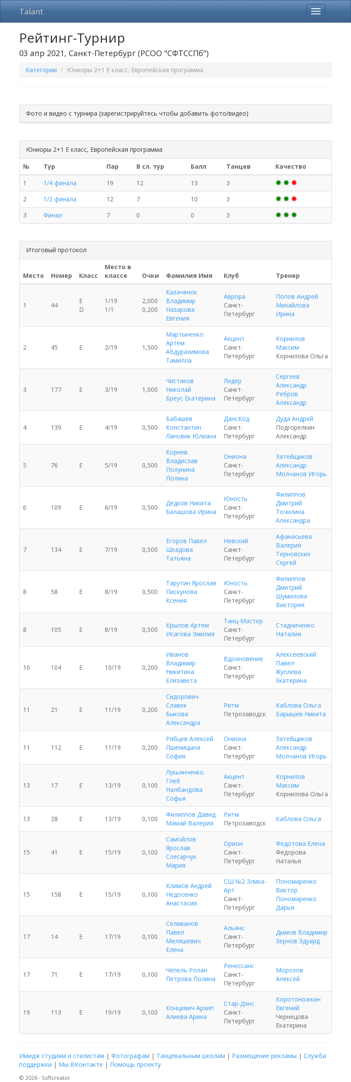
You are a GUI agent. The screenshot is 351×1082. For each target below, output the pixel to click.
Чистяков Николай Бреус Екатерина (190, 389)
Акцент (234, 338)
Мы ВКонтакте (81, 1064)
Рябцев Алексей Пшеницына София (189, 747)
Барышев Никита (301, 714)
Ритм (231, 705)
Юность (236, 498)
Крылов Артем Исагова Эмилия (190, 629)
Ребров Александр (291, 398)
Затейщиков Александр (294, 460)
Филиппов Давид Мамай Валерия (190, 818)
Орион (233, 843)
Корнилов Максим (290, 342)
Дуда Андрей (294, 418)
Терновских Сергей (293, 558)
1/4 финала (59, 183)
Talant (31, 11)
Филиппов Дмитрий (290, 498)
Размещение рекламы (264, 1056)
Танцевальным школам (190, 1056)
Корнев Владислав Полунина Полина (182, 465)
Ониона (235, 456)
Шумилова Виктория (291, 600)
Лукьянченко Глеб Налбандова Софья (185, 785)
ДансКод (236, 418)
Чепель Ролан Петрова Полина (190, 974)
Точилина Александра (293, 516)
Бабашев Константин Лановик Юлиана (191, 427)
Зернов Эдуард (298, 941)
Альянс (234, 928)
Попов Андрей (297, 296)
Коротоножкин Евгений (298, 1003)
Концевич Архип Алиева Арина (190, 1012)
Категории (41, 70)
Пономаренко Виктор (296, 885)
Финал (52, 215)
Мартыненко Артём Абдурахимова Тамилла (187, 347)
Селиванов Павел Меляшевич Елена (183, 936)
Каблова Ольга (298, 705)
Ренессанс (239, 966)
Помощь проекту (135, 1064)
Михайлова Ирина (292, 309)
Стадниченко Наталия (295, 629)
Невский (236, 541)
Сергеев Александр (291, 380)
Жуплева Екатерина (291, 676)
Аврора (234, 296)
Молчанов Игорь (301, 474)
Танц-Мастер (243, 621)
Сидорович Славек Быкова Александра (183, 709)
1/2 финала (59, 199)
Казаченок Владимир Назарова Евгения (181, 305)
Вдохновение (243, 659)
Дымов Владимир (302, 932)
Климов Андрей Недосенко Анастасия (189, 894)
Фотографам (130, 1056)
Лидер (233, 381)
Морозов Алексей (289, 974)
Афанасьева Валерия (294, 540)
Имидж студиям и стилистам (61, 1056)
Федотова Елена (300, 843)
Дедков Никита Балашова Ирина (191, 507)
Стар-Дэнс (239, 1003)
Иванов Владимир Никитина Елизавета (181, 667)
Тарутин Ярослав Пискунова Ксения (191, 591)
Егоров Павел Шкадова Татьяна (186, 549)
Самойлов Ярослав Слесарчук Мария (181, 852)
